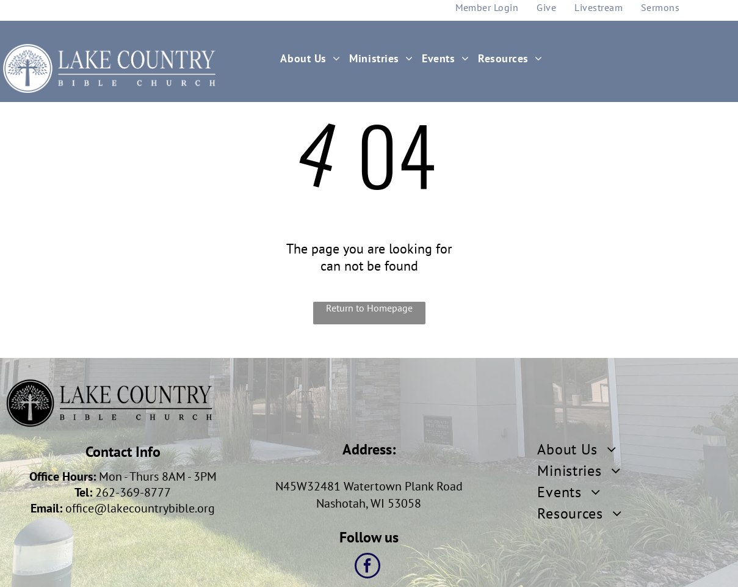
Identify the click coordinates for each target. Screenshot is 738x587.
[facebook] (367, 567)
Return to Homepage (369, 308)
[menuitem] (314, 58)
